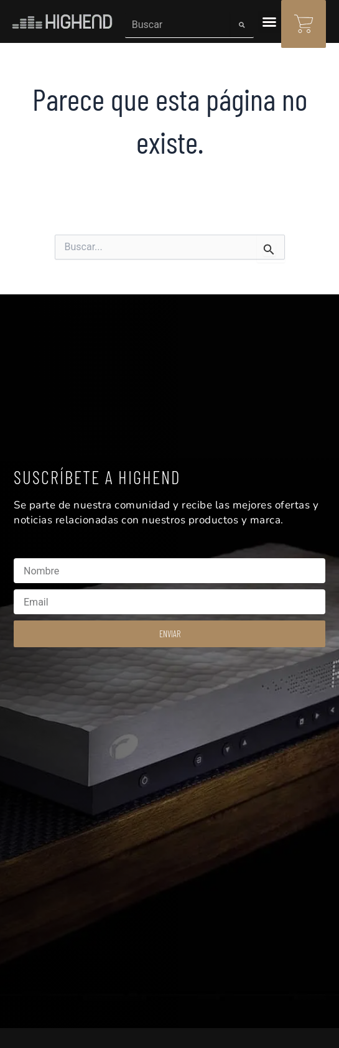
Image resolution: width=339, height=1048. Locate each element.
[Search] (242, 24)
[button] (269, 22)
